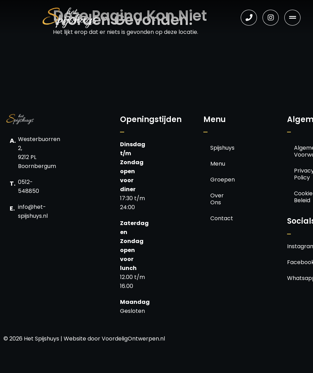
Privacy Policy (300, 174)
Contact (216, 218)
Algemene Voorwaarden (300, 151)
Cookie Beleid (300, 196)
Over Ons (216, 199)
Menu (216, 164)
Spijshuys (216, 148)
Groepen (216, 180)
